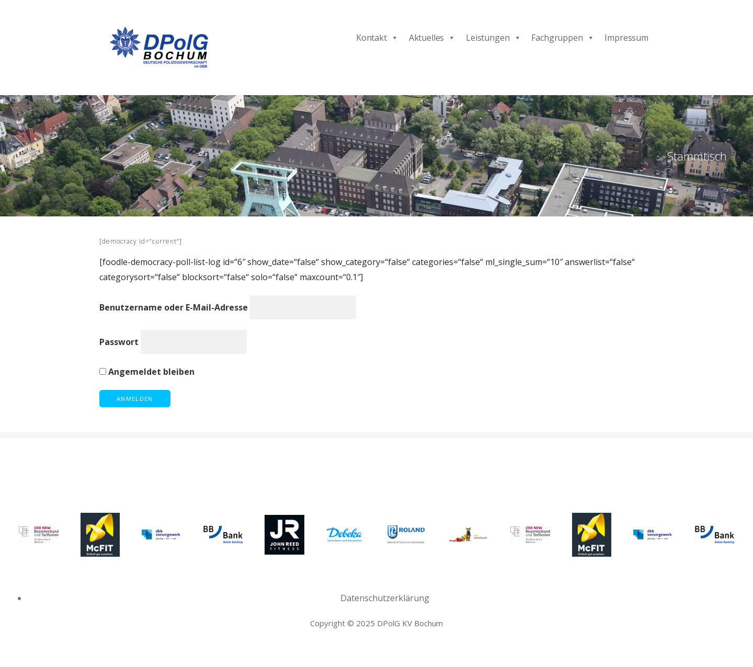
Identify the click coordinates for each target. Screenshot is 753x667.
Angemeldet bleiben (147, 371)
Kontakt (377, 37)
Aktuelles (432, 37)
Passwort (119, 342)
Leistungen (493, 37)
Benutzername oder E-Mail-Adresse (173, 307)
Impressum (626, 37)
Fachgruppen (562, 37)
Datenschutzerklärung (384, 598)
